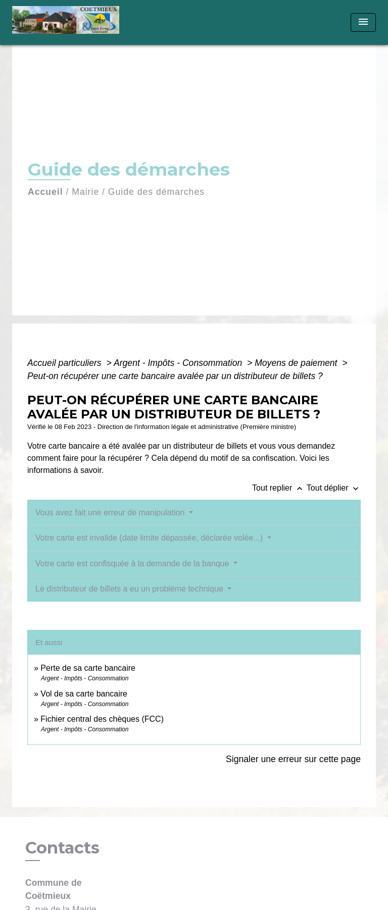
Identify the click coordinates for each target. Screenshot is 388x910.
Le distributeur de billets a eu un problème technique (130, 588)
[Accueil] (69, 22)
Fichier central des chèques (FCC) (102, 719)
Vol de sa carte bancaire (83, 693)
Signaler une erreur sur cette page (293, 759)
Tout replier (279, 488)
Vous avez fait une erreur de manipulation (111, 512)
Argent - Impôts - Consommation (179, 363)
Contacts (62, 848)
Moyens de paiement (297, 363)
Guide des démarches (156, 192)
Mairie (85, 192)
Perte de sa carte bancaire (87, 668)
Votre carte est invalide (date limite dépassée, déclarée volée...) (150, 537)
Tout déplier (334, 488)
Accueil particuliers (65, 363)
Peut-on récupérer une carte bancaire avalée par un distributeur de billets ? (175, 376)
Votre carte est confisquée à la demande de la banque (133, 563)
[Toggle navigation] (363, 22)
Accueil (45, 192)
